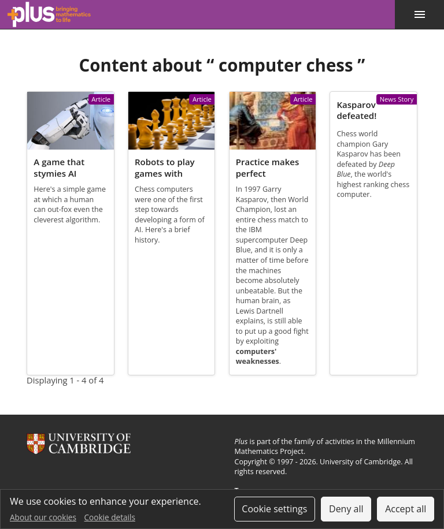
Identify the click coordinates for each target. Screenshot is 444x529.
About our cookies (43, 517)
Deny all (346, 508)
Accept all (405, 508)
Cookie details (109, 517)
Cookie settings (274, 508)
